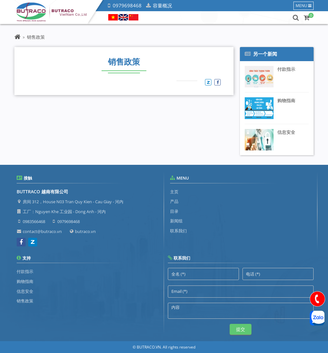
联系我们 (178, 231)
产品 (174, 201)
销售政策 (25, 301)
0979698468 (127, 5)
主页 (174, 192)
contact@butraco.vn (42, 231)
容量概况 (162, 5)
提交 (240, 329)
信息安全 (25, 291)
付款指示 (25, 271)
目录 (174, 211)
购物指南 (25, 281)
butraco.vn (85, 231)
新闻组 (176, 221)
